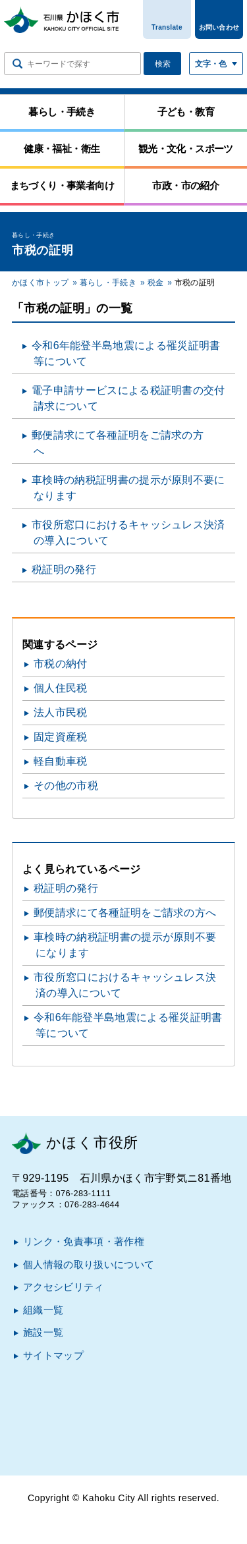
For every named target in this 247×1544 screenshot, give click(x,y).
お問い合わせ (219, 27)
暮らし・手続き (108, 282)
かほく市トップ (40, 282)
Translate (166, 27)
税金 (156, 282)
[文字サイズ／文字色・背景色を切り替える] (216, 63)
